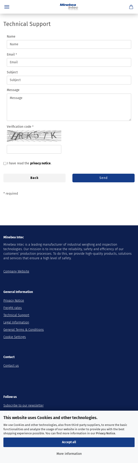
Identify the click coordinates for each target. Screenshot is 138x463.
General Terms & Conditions (23, 330)
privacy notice (40, 163)
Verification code (19, 127)
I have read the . (29, 163)
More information (69, 454)
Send (103, 178)
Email (11, 54)
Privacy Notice (105, 433)
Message (13, 90)
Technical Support (16, 315)
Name (11, 36)
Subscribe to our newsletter (23, 405)
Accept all (69, 442)
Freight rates (12, 308)
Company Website (16, 271)
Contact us (11, 366)
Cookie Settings (14, 337)
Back (34, 178)
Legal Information (16, 322)
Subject (12, 72)
